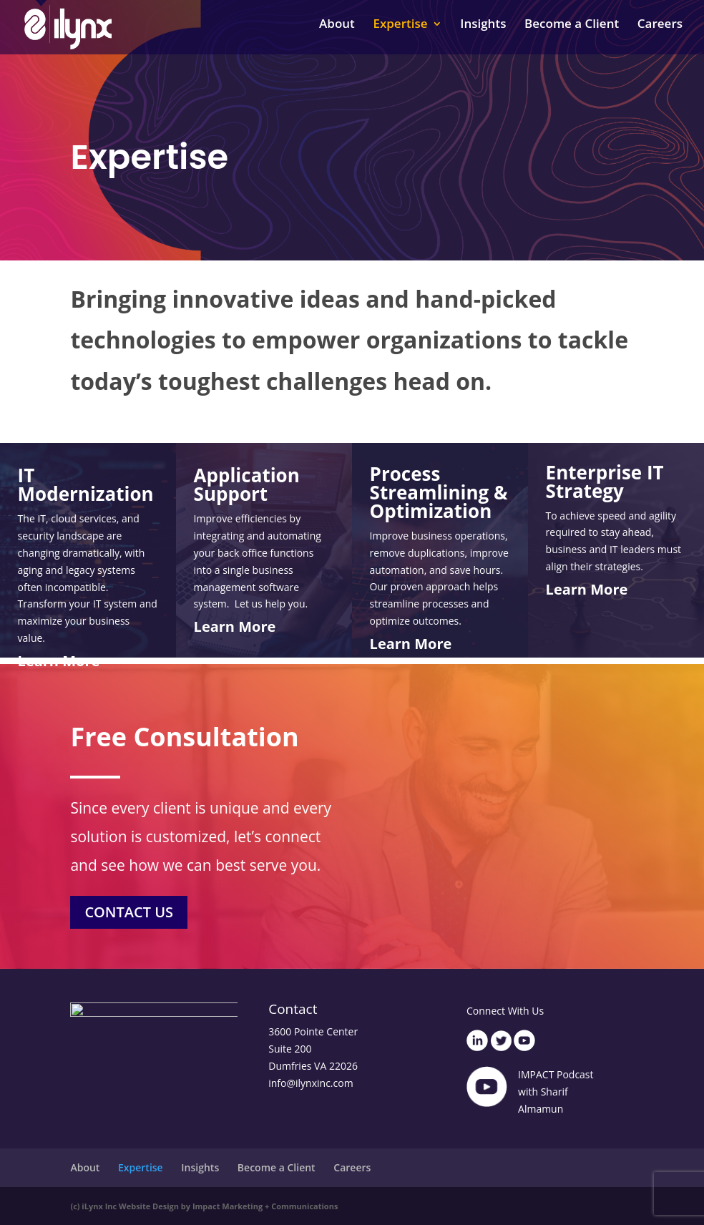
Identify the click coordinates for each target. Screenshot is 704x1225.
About (337, 32)
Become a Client (571, 32)
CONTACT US (140, 913)
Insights (483, 32)
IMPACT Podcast (556, 1074)
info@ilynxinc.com (310, 1083)
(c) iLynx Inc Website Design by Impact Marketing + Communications (204, 1206)
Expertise (400, 32)
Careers (660, 32)
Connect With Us (505, 1010)
